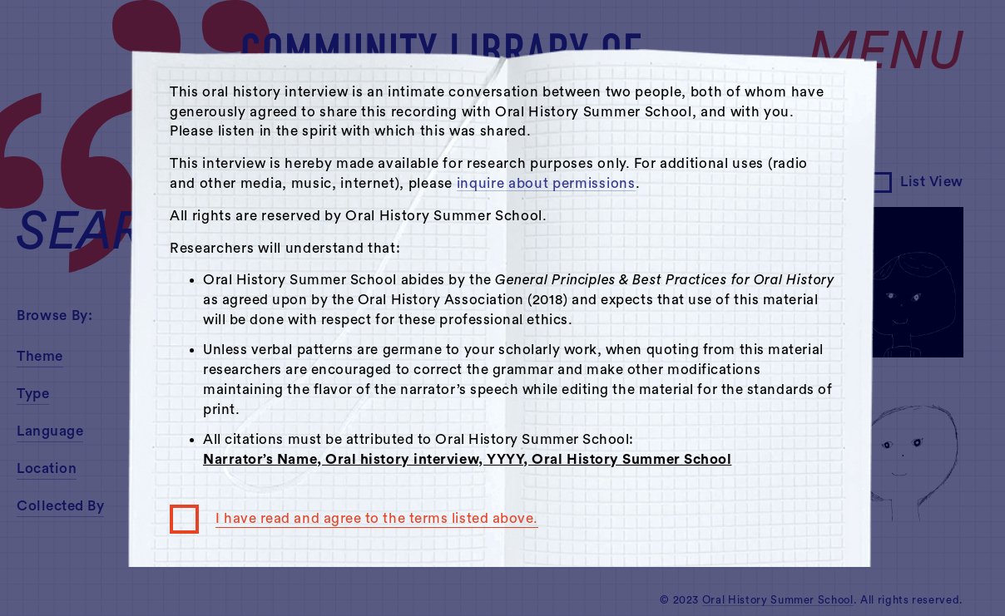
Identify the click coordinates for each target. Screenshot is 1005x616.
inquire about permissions (546, 183)
